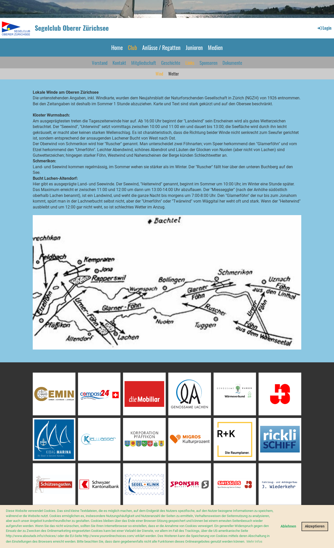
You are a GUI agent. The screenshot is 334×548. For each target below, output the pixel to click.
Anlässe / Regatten (161, 47)
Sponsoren (208, 62)
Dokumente (232, 62)
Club (132, 47)
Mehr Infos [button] (254, 541)
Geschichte (170, 62)
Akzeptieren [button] (315, 526)
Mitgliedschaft (143, 62)
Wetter (173, 74)
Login (324, 28)
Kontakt (119, 62)
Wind (159, 74)
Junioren (194, 47)
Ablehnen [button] (288, 526)
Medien (215, 47)
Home (117, 47)
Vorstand (99, 62)
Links (189, 62)
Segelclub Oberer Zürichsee (72, 28)
